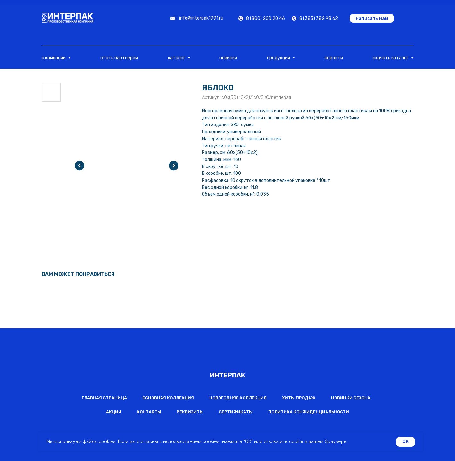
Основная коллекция (168, 397)
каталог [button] (177, 58)
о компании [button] (54, 58)
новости (334, 58)
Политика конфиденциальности (308, 411)
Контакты (149, 411)
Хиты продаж (299, 397)
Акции (113, 411)
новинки (228, 58)
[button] (372, 18)
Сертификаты (236, 411)
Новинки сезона (350, 397)
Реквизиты (190, 411)
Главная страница (104, 397)
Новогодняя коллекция (238, 397)
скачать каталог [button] (391, 58)
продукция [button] (279, 58)
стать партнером (119, 58)
